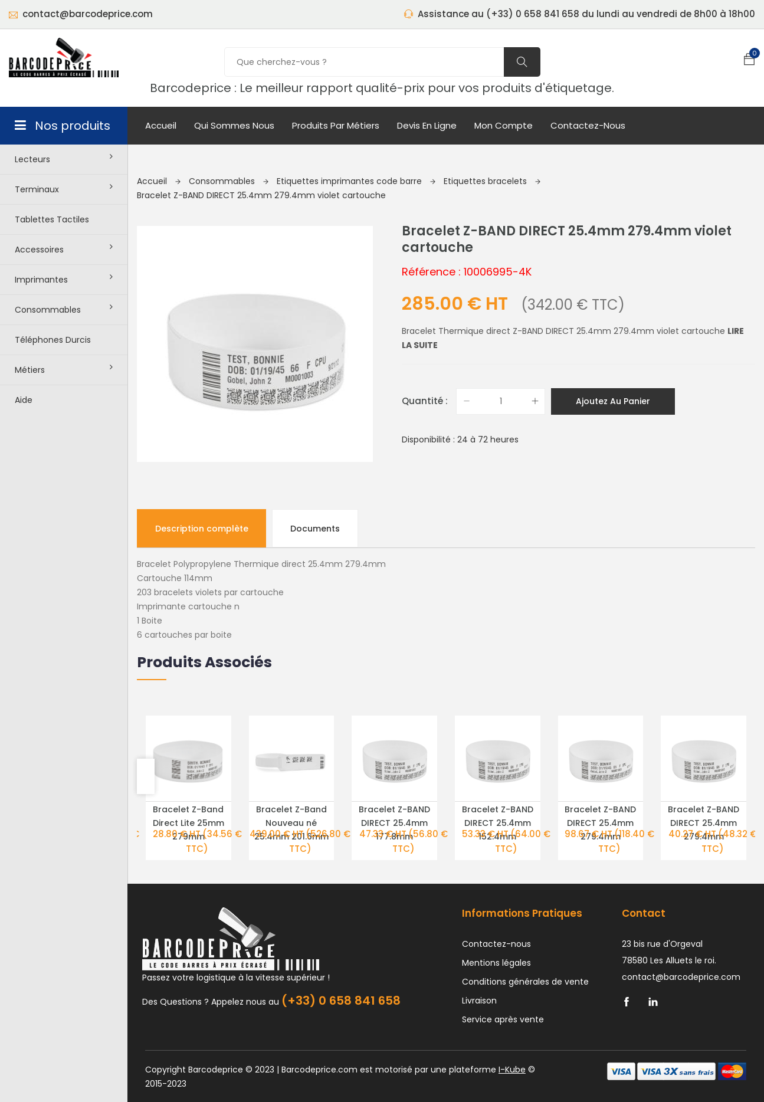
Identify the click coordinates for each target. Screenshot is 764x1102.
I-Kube (512, 1037)
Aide (23, 400)
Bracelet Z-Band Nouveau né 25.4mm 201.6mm (291, 790)
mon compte (503, 125)
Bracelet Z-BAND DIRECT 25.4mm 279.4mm (600, 790)
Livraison (479, 968)
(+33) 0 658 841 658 (341, 968)
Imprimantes (64, 279)
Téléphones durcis (53, 340)
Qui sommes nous (234, 125)
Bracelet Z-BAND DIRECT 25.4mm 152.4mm (497, 790)
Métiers (64, 369)
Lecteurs (64, 158)
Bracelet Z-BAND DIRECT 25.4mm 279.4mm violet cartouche (261, 195)
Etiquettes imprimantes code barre (356, 181)
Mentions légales (496, 930)
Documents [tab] (315, 495)
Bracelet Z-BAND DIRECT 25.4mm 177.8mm (394, 790)
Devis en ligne (427, 125)
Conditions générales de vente (525, 949)
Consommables (64, 309)
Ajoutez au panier (613, 401)
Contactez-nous (587, 125)
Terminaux (64, 188)
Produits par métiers (335, 125)
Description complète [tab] (201, 495)
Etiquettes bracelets (492, 181)
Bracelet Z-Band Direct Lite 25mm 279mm (188, 790)
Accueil (160, 125)
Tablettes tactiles (52, 219)
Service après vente (503, 987)
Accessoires (64, 248)
